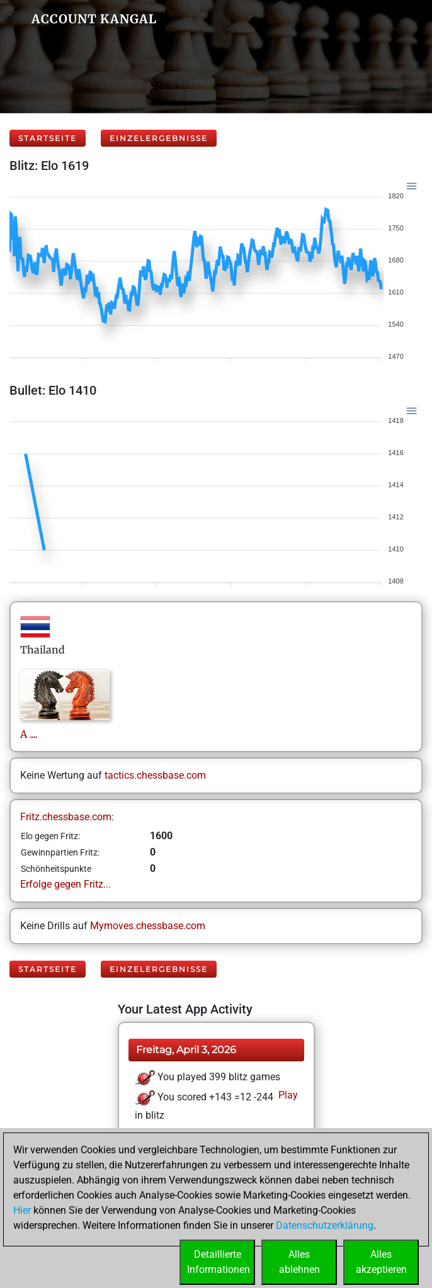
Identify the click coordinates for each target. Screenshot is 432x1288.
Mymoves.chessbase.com (147, 926)
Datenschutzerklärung (324, 1225)
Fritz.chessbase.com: (67, 817)
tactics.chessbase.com (155, 775)
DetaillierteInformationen (218, 1261)
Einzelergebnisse (159, 138)
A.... (29, 734)
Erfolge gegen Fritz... (65, 884)
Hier (22, 1210)
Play (287, 1095)
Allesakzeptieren (381, 1261)
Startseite (47, 138)
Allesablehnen (299, 1261)
